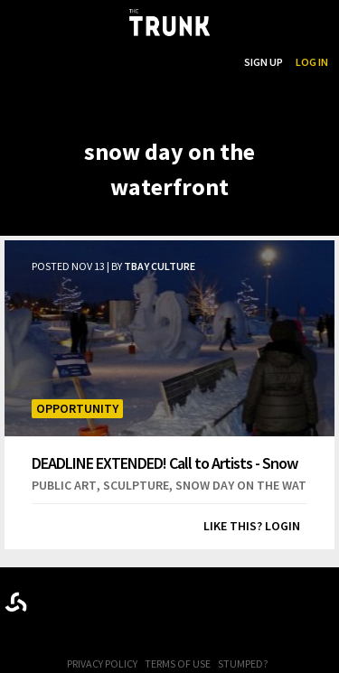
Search (212, 62)
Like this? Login (251, 526)
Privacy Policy (102, 663)
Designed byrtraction (16, 602)
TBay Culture (159, 266)
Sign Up (263, 62)
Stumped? (243, 663)
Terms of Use (178, 663)
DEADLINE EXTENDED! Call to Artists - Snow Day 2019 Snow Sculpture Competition (164, 463)
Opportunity (77, 408)
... (139, 62)
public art (64, 485)
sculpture (136, 485)
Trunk (170, 598)
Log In (312, 62)
